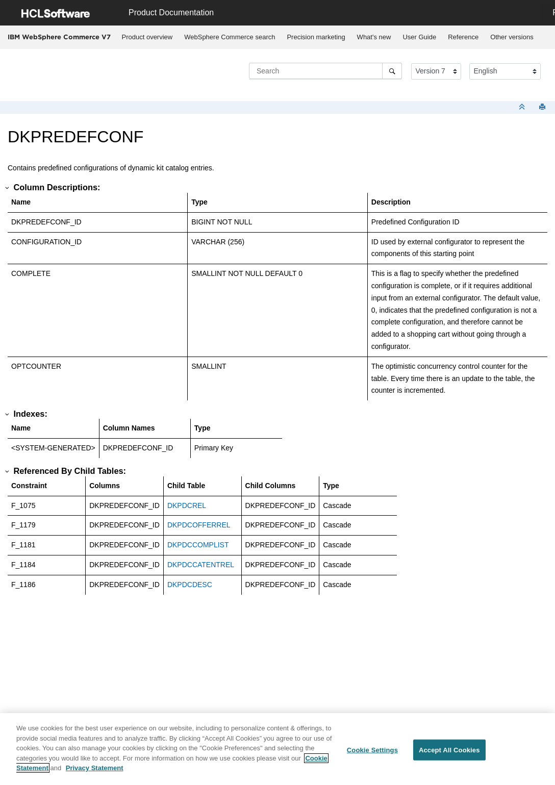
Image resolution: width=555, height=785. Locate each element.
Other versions (512, 37)
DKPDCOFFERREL (199, 525)
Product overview (147, 37)
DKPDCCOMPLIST (198, 545)
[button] (7, 188)
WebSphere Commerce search (229, 37)
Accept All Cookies (449, 749)
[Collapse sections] (522, 107)
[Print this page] (543, 107)
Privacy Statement (94, 768)
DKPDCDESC (189, 584)
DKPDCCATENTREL (200, 565)
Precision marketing (316, 37)
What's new (374, 37)
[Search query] (325, 71)
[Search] (392, 71)
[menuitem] (147, 37)
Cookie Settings (372, 749)
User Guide (419, 37)
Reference (463, 37)
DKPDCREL (186, 505)
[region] (277, 749)
